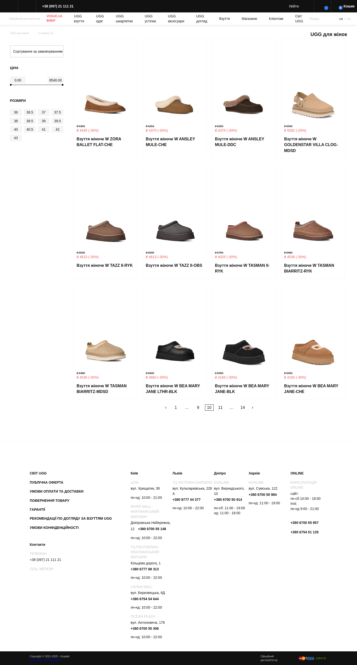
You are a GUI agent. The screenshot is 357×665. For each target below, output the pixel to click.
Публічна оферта (46, 482)
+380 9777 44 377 (187, 500)
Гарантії (37, 509)
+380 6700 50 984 (263, 495)
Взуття (224, 19)
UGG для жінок (19, 33)
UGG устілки (150, 18)
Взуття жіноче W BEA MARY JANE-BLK (242, 389)
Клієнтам (276, 19)
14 (242, 407)
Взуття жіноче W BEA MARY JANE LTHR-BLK (173, 389)
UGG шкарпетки (124, 18)
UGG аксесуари (176, 18)
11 (220, 407)
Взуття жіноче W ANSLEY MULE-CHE (170, 142)
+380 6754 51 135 (305, 532)
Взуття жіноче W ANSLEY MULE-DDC (239, 142)
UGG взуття (79, 18)
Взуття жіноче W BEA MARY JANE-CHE (311, 389)
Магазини (249, 19)
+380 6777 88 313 (145, 569)
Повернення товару (49, 501)
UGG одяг (100, 18)
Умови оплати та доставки (57, 491)
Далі (252, 407)
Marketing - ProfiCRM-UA (45, 660)
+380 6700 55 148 (152, 529)
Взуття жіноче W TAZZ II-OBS (174, 265)
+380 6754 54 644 (145, 599)
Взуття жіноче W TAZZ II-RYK (105, 265)
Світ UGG (299, 18)
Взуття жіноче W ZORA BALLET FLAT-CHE (99, 142)
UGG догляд (201, 18)
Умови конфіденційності (54, 528)
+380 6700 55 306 (145, 628)
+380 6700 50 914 (228, 500)
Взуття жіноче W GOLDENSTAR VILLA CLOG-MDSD (311, 145)
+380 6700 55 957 (305, 523)
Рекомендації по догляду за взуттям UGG (71, 518)
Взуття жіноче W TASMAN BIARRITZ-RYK (309, 268)
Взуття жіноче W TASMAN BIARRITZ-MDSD (102, 389)
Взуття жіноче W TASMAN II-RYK (242, 268)
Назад (166, 407)
